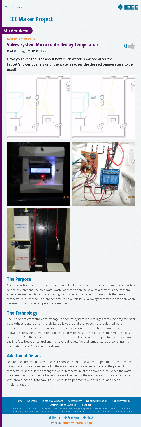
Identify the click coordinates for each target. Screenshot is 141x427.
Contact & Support (52, 401)
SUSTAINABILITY (27, 39)
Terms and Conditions (115, 408)
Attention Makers (17, 30)
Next (88, 417)
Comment (84, 423)
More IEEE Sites (13, 7)
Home (54, 417)
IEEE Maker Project (30, 19)
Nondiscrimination (96, 401)
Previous (71, 417)
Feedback (86, 405)
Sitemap (32, 401)
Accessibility (75, 401)
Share (68, 423)
